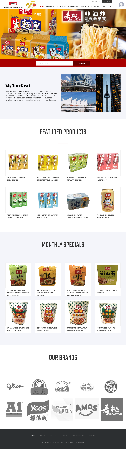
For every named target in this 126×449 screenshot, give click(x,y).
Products (61, 7)
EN (105, 1)
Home (41, 7)
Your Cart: (95, 1)
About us (50, 7)
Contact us (106, 7)
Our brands (73, 7)
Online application (90, 7)
